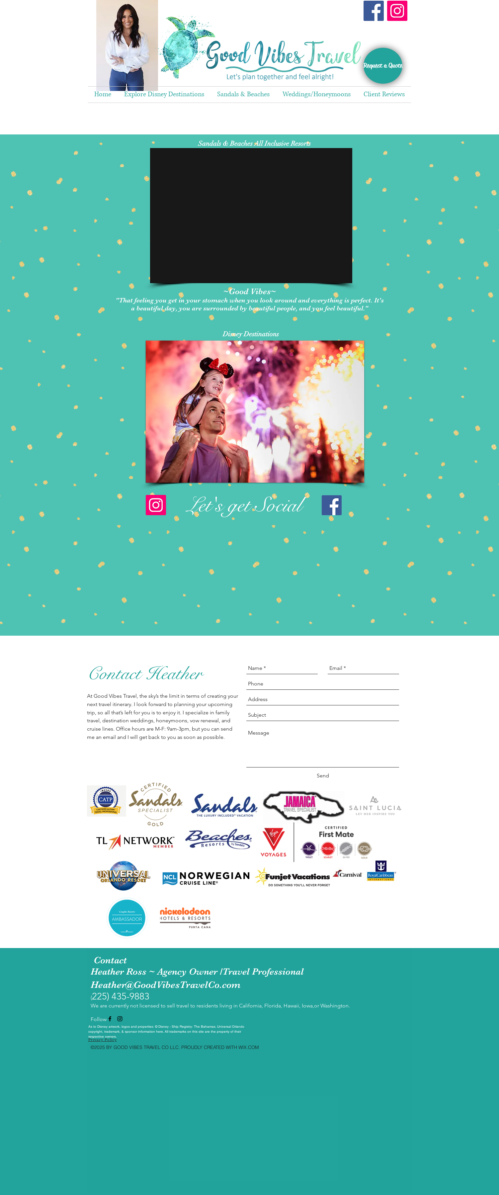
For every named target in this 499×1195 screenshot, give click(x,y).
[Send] (323, 776)
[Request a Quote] (383, 66)
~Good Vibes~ (249, 291)
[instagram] (120, 1018)
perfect (361, 300)
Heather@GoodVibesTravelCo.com (165, 984)
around (285, 300)
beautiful (149, 308)
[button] (251, 215)
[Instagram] (397, 11)
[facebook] (110, 1018)
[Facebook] (374, 11)
